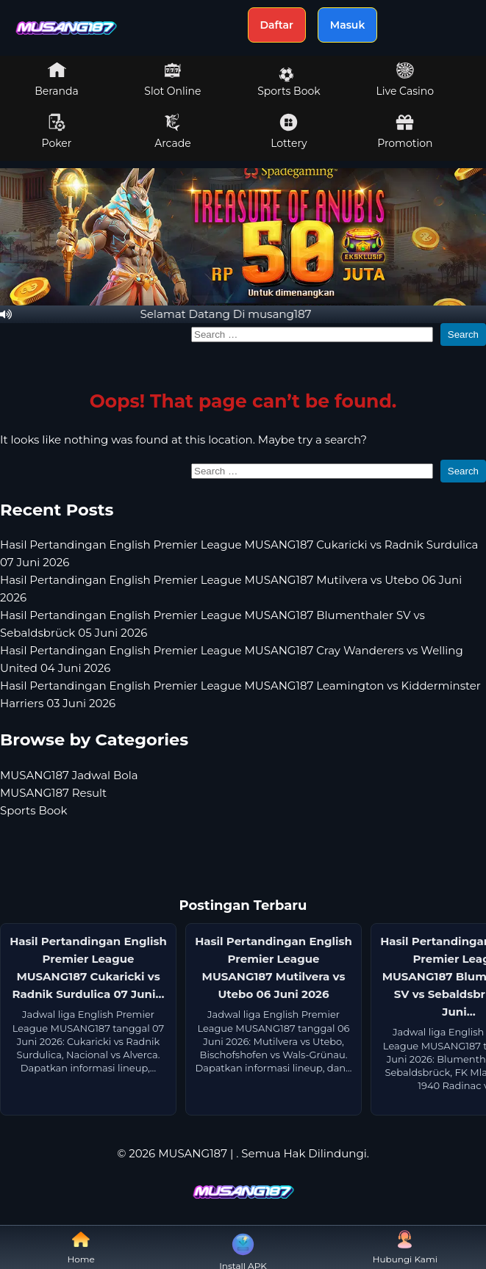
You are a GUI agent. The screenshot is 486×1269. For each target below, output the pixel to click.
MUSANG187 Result (53, 793)
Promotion (404, 131)
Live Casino (405, 79)
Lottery (289, 131)
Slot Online (172, 79)
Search (463, 334)
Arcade (172, 131)
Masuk (347, 25)
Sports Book (288, 82)
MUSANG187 (192, 1153)
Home (81, 1247)
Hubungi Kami (405, 1247)
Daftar (276, 25)
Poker (57, 131)
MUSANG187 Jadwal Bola (69, 775)
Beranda (57, 79)
